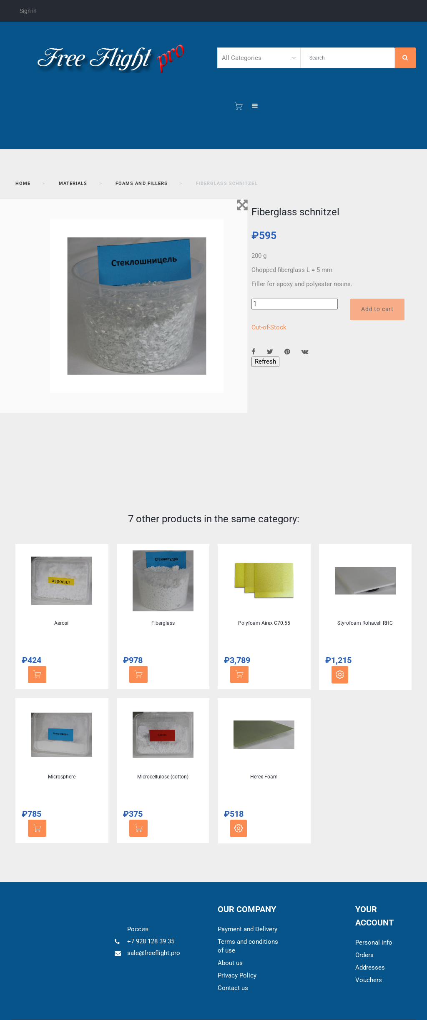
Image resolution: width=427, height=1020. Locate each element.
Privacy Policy (237, 975)
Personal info (373, 942)
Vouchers (368, 980)
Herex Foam (264, 777)
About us (230, 963)
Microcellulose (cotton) (162, 777)
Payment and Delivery (247, 929)
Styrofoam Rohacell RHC (365, 623)
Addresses (370, 967)
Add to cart (377, 309)
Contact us (233, 988)
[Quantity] (294, 304)
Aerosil (62, 623)
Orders (364, 955)
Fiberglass (163, 623)
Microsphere (61, 777)
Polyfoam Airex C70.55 (264, 623)
